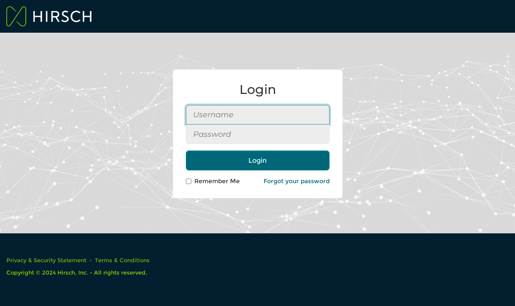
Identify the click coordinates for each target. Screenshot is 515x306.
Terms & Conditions (122, 260)
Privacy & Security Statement (46, 260)
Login (257, 160)
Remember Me (213, 181)
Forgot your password (297, 181)
